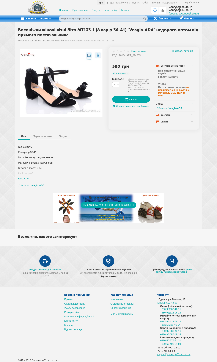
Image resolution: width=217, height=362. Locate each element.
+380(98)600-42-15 (180, 7)
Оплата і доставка (74, 303)
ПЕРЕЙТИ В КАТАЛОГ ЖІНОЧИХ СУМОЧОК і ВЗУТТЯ (108, 205)
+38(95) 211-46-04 (170, 325)
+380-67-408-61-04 (170, 344)
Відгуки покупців (73, 329)
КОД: (115, 55)
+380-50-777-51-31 (170, 340)
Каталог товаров (37, 18)
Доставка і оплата (120, 2)
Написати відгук (138, 51)
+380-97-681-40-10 (170, 331)
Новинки (64, 10)
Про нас (68, 299)
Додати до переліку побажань (131, 106)
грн (101, 2)
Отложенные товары (122, 303)
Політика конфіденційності (79, 316)
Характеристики (42, 136)
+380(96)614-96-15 (180, 10)
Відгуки (136, 2)
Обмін (146, 2)
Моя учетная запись (121, 314)
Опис (24, 136)
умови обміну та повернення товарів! (174, 270)
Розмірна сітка (72, 312)
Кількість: (118, 79)
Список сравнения (120, 308)
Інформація (169, 2)
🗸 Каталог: (169, 108)
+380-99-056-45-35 (170, 334)
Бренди (155, 2)
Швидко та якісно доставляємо (45, 269)
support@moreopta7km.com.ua (173, 354)
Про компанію (80, 10)
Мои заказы (117, 299)
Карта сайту (110, 10)
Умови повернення (74, 308)
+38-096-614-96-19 (170, 321)
